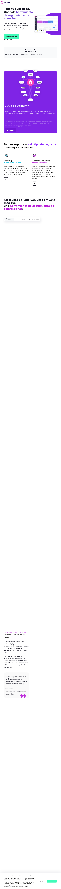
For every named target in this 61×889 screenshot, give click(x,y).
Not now (42, 881)
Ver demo (10, 39)
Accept (52, 881)
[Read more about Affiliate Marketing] (34, 184)
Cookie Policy (7, 885)
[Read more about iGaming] (6, 179)
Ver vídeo (11, 130)
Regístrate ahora (11, 36)
